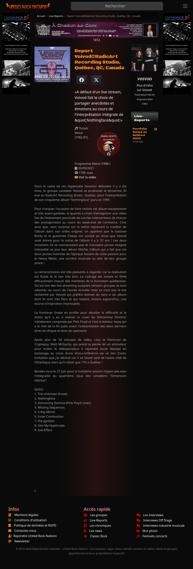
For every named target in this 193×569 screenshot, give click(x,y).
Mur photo (147, 531)
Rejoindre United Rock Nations (35, 536)
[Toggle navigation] (185, 6)
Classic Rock (95, 536)
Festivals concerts (151, 536)
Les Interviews (149, 515)
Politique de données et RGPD (35, 525)
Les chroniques (97, 525)
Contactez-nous (25, 531)
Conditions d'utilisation (30, 520)
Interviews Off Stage (154, 520)
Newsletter (22, 541)
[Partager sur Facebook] (81, 80)
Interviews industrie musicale (160, 525)
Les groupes (95, 515)
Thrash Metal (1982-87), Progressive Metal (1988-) (144, 99)
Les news (93, 531)
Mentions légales (26, 515)
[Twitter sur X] (96, 80)
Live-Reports (56, 16)
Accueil (41, 16)
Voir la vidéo (85, 177)
